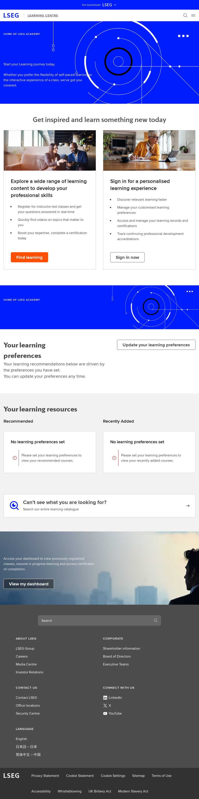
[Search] (185, 15)
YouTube (112, 713)
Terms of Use (162, 775)
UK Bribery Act (100, 791)
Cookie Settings (113, 775)
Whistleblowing (69, 791)
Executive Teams (116, 664)
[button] (56, 638)
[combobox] (94, 620)
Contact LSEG (26, 697)
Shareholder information (121, 648)
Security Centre (28, 713)
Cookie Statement (80, 775)
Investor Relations (29, 672)
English (21, 738)
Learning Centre (43, 15)
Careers (22, 656)
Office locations (28, 705)
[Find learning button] (29, 257)
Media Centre (26, 664)
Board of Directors (117, 656)
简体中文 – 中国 (28, 754)
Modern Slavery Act (133, 791)
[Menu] (193, 15)
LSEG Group (25, 648)
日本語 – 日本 (26, 746)
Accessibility (41, 791)
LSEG (109, 5)
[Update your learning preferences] (156, 345)
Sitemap (138, 775)
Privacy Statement (45, 775)
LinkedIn (112, 697)
